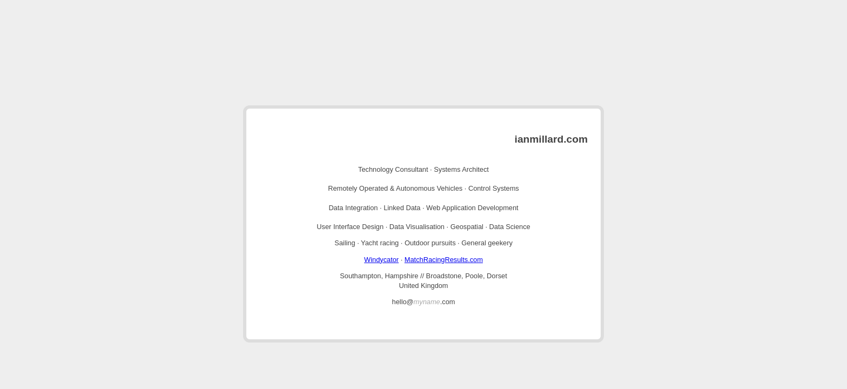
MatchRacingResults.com (444, 260)
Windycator (381, 260)
